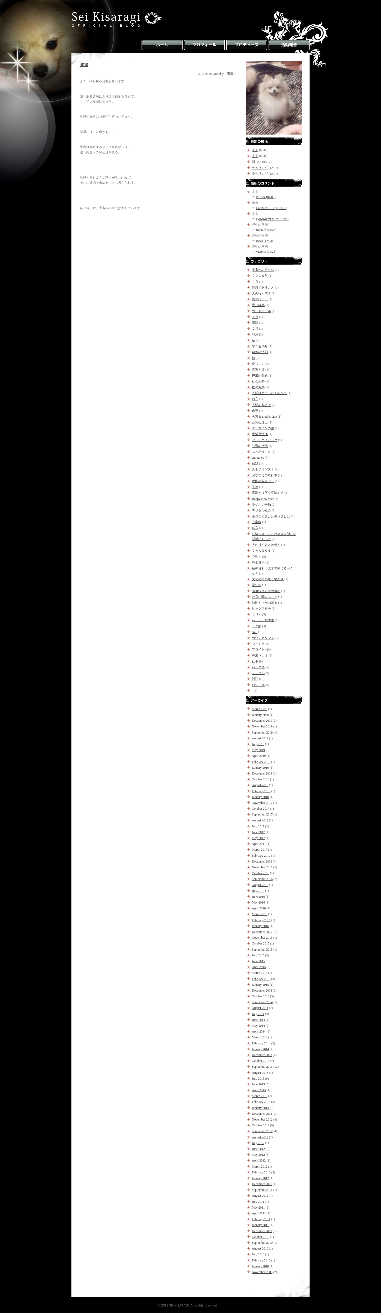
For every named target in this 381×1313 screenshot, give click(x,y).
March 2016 (259, 914)
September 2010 (262, 1243)
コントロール (261, 311)
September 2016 (262, 879)
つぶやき (258, 644)
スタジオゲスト (263, 469)
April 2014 (259, 1031)
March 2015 (259, 973)
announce (258, 457)
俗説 (255, 411)
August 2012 (260, 1137)
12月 (255, 334)
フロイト (258, 649)
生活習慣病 (260, 434)
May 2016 (258, 902)
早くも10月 (260, 346)
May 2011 (258, 1207)
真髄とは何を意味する (268, 493)
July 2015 (258, 955)
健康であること (263, 287)
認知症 (256, 585)
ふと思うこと (261, 452)
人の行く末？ (261, 293)
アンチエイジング (264, 440)
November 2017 (262, 803)
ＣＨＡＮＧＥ (261, 550)
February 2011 (261, 1219)
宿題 (255, 463)
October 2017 (260, 808)
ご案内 (256, 522)
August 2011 (260, 1195)
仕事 (255, 661)
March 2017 (259, 849)
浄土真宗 (258, 562)
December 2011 (262, 1184)
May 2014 (258, 1026)
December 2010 (262, 1231)
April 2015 (259, 967)
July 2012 (258, 1143)
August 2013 (260, 1073)
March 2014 (259, 1037)
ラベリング (260, 168)
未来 (255, 150)
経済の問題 (260, 375)
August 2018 (260, 785)
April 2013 (259, 1090)
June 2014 (258, 1020)
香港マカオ (260, 655)
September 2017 (262, 814)
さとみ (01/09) (265, 197)
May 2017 (258, 838)
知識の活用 (260, 446)
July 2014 (258, 1014)
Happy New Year (263, 499)
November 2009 (262, 1272)
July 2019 (258, 744)
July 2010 (258, 1254)
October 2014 (260, 996)
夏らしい (258, 364)
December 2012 (262, 1114)
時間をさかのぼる (264, 603)
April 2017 (259, 844)
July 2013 (258, 1078)
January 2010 (260, 1266)
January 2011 (260, 1225)
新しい (256, 162)
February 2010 (261, 1260)
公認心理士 (260, 422)
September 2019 (262, 732)
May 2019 (258, 750)
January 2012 (260, 1178)
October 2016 (260, 873)
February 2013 (261, 1102)
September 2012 (262, 1131)
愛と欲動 (258, 305)
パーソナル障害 (263, 620)
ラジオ (256, 614)
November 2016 (262, 867)
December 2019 (262, 720)
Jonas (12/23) (264, 241)
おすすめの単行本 (264, 475)
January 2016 (260, 926)
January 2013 (260, 1108)
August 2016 (260, 885)
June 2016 (258, 897)
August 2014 (260, 1008)
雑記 (255, 679)
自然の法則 (260, 352)
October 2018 (260, 779)
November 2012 (262, 1119)
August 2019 (260, 738)
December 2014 (262, 990)
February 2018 (261, 791)
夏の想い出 (260, 299)
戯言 (255, 528)
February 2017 (261, 856)
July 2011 (258, 1202)
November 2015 (262, 937)
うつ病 (256, 626)
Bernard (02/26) (266, 230)
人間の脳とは (261, 405)
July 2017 (258, 826)
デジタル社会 (261, 510)
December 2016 (262, 861)
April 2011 (259, 1213)
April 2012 (259, 1160)
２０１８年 (260, 276)
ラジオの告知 (261, 504)
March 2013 (259, 1096)
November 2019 (262, 726)
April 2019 (259, 756)
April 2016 (259, 908)
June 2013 (258, 1084)
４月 (255, 317)
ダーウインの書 (263, 428)
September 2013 (262, 1066)
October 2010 (260, 1237)
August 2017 (260, 820)
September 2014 (262, 1002)
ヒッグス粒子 (261, 608)
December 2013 (262, 1055)
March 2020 (259, 709)
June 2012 (258, 1149)
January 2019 (260, 768)
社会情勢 (258, 381)
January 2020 (260, 715)
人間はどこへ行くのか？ (269, 393)
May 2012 (258, 1155)
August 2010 (260, 1248)
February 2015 (261, 979)
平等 (255, 487)
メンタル (258, 673)
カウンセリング (263, 638)
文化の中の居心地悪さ (268, 579)
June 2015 (258, 961)
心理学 (256, 556)
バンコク (258, 667)
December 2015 (262, 932)
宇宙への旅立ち (263, 270)
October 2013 (260, 1061)
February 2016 (261, 920)
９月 (255, 282)
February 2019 (261, 762)
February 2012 (261, 1172)
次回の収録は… (263, 481)
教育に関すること (264, 597)
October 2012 (260, 1125)
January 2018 (260, 797)
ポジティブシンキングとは (271, 516)
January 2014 (260, 1049)
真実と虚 (258, 369)
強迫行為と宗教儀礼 (266, 591)
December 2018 (262, 773)
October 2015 (260, 943)
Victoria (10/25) (266, 252)
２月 (255, 328)
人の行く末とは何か (266, 545)
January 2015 (260, 985)
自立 (255, 399)
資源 (84, 64)
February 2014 (261, 1043)
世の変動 (258, 387)
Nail (254, 632)
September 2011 (262, 1190)
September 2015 (262, 949)
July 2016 (258, 891)
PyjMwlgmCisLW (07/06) (272, 219)
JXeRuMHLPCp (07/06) (271, 208)
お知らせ (258, 685)
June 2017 (258, 832)
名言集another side (264, 416)
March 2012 (259, 1166)
